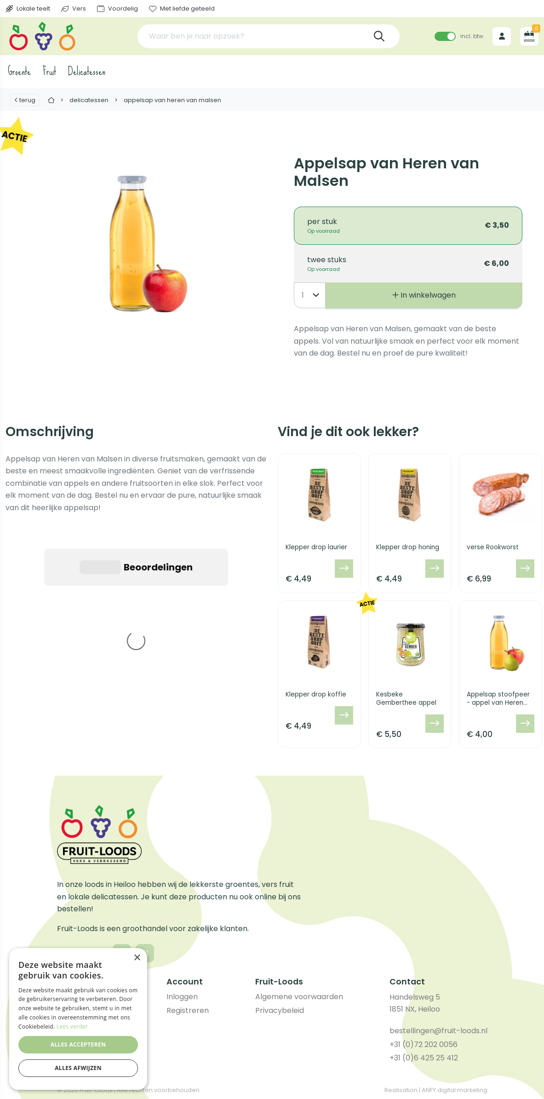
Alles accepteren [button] (78, 1044)
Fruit (49, 71)
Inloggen (182, 996)
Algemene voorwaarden (299, 996)
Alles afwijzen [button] (78, 1068)
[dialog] (78, 1019)
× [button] (136, 958)
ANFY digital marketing (454, 1090)
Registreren (187, 1010)
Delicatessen (86, 71)
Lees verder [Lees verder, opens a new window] (72, 1026)
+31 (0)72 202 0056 (423, 1044)
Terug (24, 100)
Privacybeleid (279, 1010)
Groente (19, 71)
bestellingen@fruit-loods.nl (438, 1030)
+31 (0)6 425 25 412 (423, 1058)
